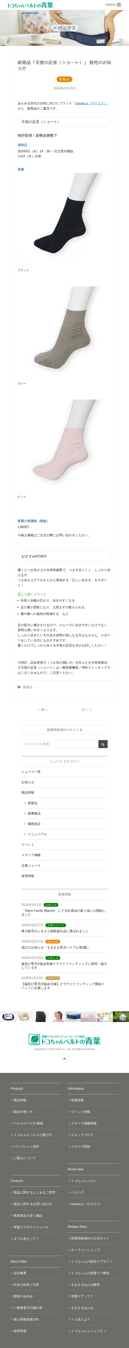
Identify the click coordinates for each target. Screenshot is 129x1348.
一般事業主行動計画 (28, 1307)
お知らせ (27, 782)
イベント (27, 844)
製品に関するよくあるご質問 (34, 1192)
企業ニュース (31, 865)
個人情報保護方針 (26, 1319)
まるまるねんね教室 (85, 1284)
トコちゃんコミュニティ (88, 1331)
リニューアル (37, 834)
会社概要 (20, 1273)
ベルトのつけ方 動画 (28, 1123)
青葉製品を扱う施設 (28, 1215)
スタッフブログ (82, 1135)
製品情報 (27, 792)
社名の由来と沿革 (26, 1284)
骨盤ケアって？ (82, 1296)
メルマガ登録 (80, 1146)
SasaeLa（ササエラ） (91, 103)
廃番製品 (34, 813)
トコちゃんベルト (84, 1180)
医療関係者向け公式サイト (90, 1238)
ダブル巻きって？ (26, 1238)
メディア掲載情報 (84, 1123)
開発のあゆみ (23, 1296)
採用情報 (27, 876)
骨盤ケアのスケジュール (31, 1227)
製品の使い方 (23, 1111)
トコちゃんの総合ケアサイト (92, 1261)
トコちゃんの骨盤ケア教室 (90, 1273)
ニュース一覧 (31, 771)
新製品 (27, 687)
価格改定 (34, 824)
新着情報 (77, 1100)
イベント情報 (80, 1111)
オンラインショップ (85, 1250)
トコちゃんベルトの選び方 (33, 1135)
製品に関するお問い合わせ (33, 1204)
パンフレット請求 (26, 1146)
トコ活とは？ (80, 1319)
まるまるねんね (82, 1307)
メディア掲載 (31, 855)
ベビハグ (77, 1192)
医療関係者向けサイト (63, 729)
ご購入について (25, 1158)
